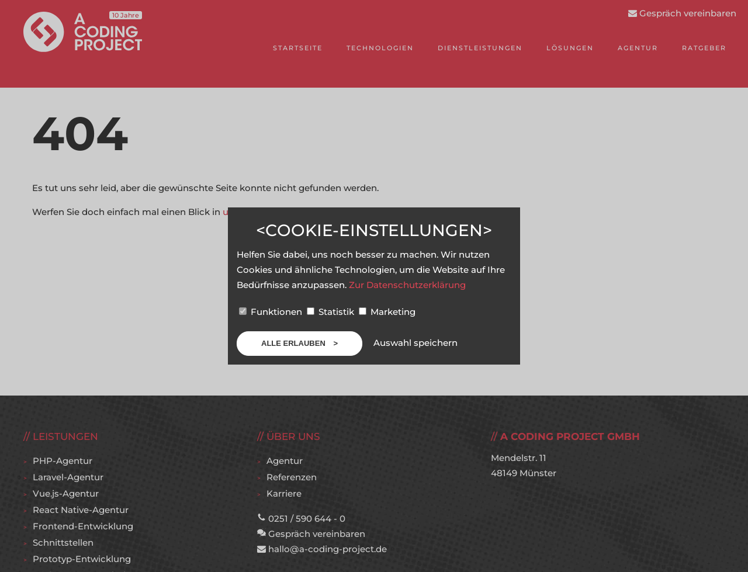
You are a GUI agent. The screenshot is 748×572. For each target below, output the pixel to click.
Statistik (331, 311)
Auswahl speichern (415, 342)
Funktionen (271, 311)
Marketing (387, 311)
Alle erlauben (294, 343)
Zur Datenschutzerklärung (407, 284)
